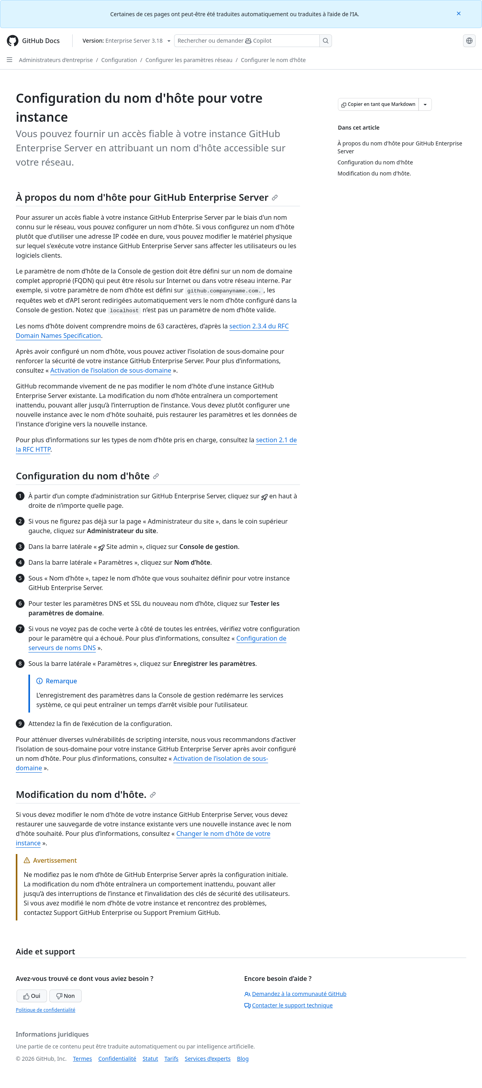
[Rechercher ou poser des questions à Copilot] (253, 40)
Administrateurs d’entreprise (56, 60)
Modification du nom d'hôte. (86, 794)
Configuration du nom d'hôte (87, 475)
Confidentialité (117, 1058)
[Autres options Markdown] (425, 104)
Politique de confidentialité (45, 1010)
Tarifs (171, 1058)
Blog (243, 1058)
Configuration (119, 60)
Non (65, 995)
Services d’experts (208, 1058)
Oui (31, 995)
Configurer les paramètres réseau (188, 60)
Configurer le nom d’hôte (273, 60)
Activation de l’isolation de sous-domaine (111, 370)
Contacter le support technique (288, 1005)
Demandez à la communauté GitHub (295, 993)
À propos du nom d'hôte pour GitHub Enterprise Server (147, 197)
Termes (82, 1058)
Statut (150, 1058)
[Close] (459, 12)
